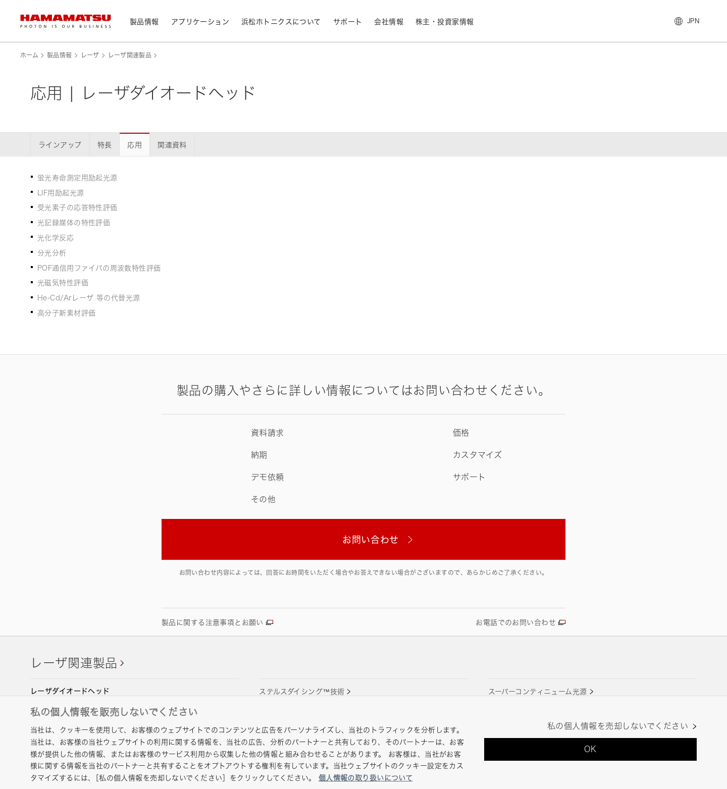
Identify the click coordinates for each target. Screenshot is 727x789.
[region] (363, 742)
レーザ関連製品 (130, 55)
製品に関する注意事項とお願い (213, 622)
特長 (104, 144)
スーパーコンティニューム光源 (537, 691)
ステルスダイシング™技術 (301, 691)
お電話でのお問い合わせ (516, 622)
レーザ (90, 55)
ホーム (29, 55)
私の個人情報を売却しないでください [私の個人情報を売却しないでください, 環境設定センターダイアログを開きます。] (617, 726)
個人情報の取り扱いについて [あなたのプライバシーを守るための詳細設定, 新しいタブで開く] (365, 777)
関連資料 (172, 144)
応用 (134, 144)
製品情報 (59, 55)
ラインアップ (60, 144)
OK (590, 749)
